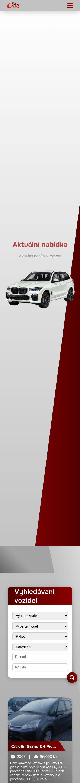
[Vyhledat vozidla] (72, 677)
